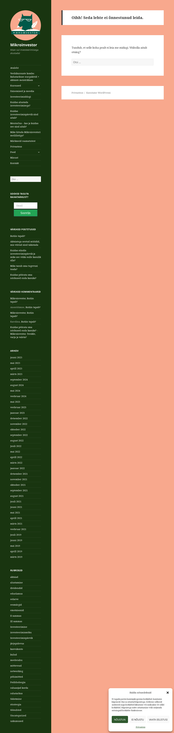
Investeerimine (18, 626)
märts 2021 (16, 523)
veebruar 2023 (18, 407)
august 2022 (17, 440)
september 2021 (19, 490)
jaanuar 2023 (17, 412)
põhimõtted (16, 676)
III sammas (16, 621)
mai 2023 (15, 401)
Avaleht (14, 67)
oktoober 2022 (18, 429)
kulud (13, 654)
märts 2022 (16, 462)
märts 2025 (16, 374)
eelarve (14, 599)
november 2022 (18, 423)
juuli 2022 (15, 446)
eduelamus (16, 593)
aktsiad (14, 576)
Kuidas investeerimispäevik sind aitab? (24, 114)
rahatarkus (16, 693)
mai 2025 (15, 362)
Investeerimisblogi (20, 96)
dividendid (16, 588)
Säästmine (16, 698)
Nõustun (119, 719)
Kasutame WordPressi (98, 92)
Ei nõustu (137, 719)
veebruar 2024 (18, 396)
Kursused (15, 85)
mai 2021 (15, 512)
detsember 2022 (19, 418)
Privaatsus (140, 727)
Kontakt (14, 163)
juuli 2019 (15, 534)
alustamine (16, 582)
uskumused (16, 721)
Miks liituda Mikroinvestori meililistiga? (25, 134)
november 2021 (18, 479)
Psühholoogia (17, 682)
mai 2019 (15, 545)
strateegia (15, 704)
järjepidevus (17, 643)
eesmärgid (16, 604)
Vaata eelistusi (158, 719)
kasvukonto (16, 649)
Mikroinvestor (23, 44)
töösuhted (15, 709)
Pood (13, 152)
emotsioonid (17, 610)
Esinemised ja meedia (22, 91)
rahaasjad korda (19, 687)
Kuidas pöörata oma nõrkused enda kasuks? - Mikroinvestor (24, 330)
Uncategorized (18, 715)
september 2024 (19, 379)
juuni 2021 (16, 507)
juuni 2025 (16, 357)
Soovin (26, 213)
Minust (14, 157)
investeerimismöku (21, 632)
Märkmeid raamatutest (22, 140)
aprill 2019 (16, 551)
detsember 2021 (19, 473)
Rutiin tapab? (17, 235)
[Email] (25, 205)
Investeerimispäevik (21, 637)
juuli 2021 (15, 501)
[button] (167, 692)
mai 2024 (15, 390)
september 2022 (19, 434)
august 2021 (17, 495)
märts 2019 (16, 556)
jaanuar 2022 (17, 468)
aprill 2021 (16, 518)
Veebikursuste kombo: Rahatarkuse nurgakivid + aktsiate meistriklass (24, 77)
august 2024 (17, 385)
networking (16, 671)
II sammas (15, 615)
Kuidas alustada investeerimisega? (20, 104)
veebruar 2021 (18, 529)
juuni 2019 (16, 540)
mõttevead (16, 665)
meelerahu (16, 660)
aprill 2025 (16, 368)
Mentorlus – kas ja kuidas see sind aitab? (24, 125)
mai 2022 (15, 451)
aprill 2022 (16, 457)
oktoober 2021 (18, 484)
